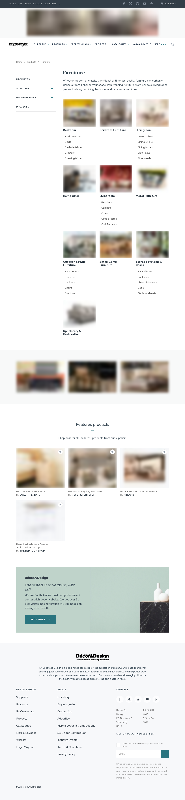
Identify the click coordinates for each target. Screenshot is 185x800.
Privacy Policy (66, 754)
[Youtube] (145, 4)
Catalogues (119, 44)
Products (58, 44)
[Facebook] (124, 4)
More (160, 44)
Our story (15, 4)
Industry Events (67, 740)
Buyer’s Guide (33, 4)
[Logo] (19, 44)
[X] (131, 4)
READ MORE (40, 619)
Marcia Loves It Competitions (76, 725)
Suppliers (40, 44)
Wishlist (166, 3)
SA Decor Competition (71, 733)
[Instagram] (138, 4)
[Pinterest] (152, 4)
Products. (23, 79)
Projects (100, 44)
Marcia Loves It (141, 44)
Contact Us (64, 711)
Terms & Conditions (69, 747)
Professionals (79, 44)
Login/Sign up (25, 747)
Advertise (50, 4)
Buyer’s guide (66, 704)
